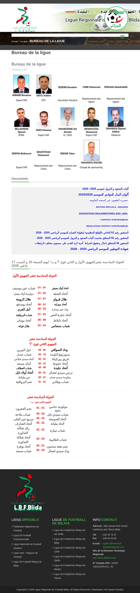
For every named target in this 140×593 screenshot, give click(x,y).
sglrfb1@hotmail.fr (112, 543)
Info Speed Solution (113, 589)
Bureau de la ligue (29, 64)
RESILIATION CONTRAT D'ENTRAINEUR (107, 226)
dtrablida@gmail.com (113, 547)
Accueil (15, 41)
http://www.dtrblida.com (104, 558)
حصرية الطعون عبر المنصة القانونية (108, 200)
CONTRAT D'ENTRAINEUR (114, 220)
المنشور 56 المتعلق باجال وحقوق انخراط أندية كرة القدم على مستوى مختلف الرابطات (81, 243)
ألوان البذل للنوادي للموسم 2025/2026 (103, 194)
